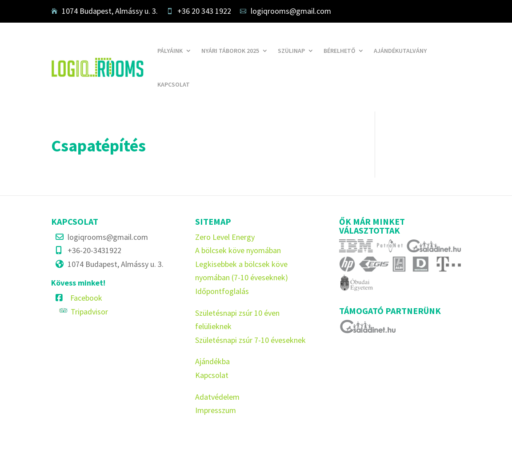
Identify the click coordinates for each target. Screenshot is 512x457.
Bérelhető (339, 51)
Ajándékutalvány (400, 51)
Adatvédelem (217, 397)
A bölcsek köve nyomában (238, 250)
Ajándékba (212, 361)
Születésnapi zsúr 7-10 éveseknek (250, 340)
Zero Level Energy (225, 237)
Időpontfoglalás (222, 291)
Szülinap (291, 51)
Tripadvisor (89, 311)
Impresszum (215, 410)
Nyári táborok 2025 (230, 51)
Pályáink (170, 51)
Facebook (86, 298)
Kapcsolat (173, 84)
